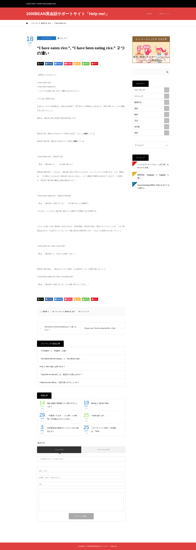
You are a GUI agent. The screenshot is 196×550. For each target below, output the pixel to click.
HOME (149, 14)
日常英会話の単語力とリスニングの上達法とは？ (63, 429)
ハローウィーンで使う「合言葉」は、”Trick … (104, 429)
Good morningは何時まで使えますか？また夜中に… (153, 186)
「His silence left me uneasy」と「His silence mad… (60, 359)
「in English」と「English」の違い (53, 351)
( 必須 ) (43, 471)
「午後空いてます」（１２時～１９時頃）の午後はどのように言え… (62, 417)
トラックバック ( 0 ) (103, 449)
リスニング (151, 96)
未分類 (151, 126)
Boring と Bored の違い (100, 403)
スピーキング (46, 38)
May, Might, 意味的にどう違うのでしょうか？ (62, 405)
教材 (151, 114)
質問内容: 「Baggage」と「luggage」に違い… (153, 176)
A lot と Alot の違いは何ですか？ (52, 367)
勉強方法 (68, 311)
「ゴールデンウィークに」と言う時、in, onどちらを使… (153, 166)
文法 (73, 311)
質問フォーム (164, 14)
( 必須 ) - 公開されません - (50, 477)
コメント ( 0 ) (59, 449)
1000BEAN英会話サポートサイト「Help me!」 (67, 14)
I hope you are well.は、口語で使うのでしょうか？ (59, 382)
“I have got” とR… (98, 416)
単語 (151, 108)
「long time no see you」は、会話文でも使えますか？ (61, 374)
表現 (151, 132)
